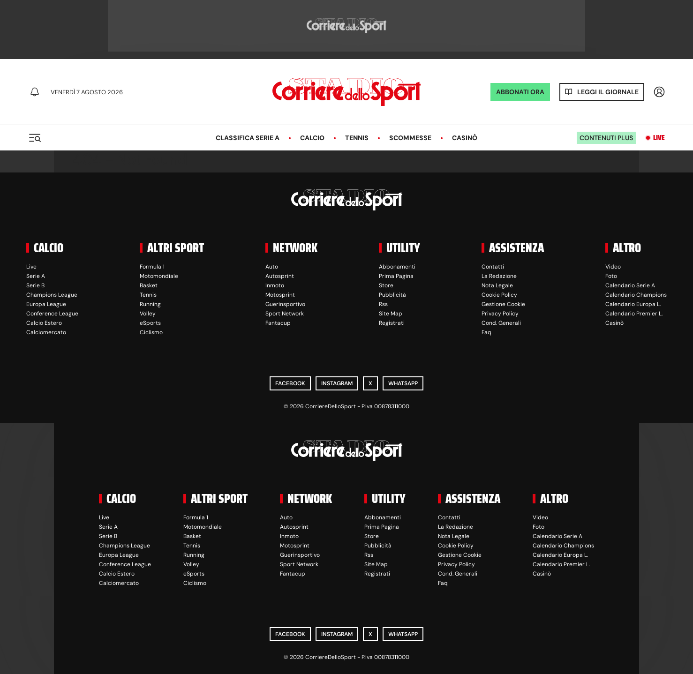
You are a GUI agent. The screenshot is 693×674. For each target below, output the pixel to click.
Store (386, 285)
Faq (486, 332)
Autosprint (279, 276)
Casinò (464, 138)
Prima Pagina (396, 276)
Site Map (390, 313)
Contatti (493, 266)
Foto (611, 276)
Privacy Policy (500, 313)
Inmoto (274, 285)
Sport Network (284, 313)
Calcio (312, 138)
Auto (271, 266)
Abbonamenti (397, 266)
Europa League (46, 304)
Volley (148, 313)
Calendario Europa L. (633, 304)
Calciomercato (46, 332)
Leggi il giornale (608, 92)
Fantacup (278, 323)
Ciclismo (151, 332)
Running (150, 304)
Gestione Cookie (503, 304)
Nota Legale (497, 285)
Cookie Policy (499, 295)
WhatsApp (403, 383)
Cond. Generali (501, 323)
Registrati (392, 323)
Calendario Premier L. (634, 313)
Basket (149, 285)
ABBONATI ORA (520, 92)
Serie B (35, 285)
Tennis (357, 138)
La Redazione (499, 276)
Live (659, 138)
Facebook (290, 383)
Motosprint (280, 295)
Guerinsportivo (285, 304)
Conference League (52, 313)
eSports (150, 323)
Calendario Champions (636, 295)
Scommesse (410, 138)
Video (613, 266)
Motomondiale (159, 276)
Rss (383, 304)
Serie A (35, 276)
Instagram (337, 383)
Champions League (51, 295)
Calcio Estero (44, 323)
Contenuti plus (606, 138)
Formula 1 (152, 266)
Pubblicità (392, 295)
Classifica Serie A (247, 138)
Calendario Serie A (630, 285)
